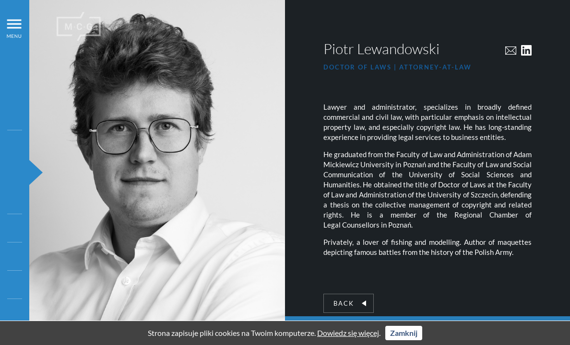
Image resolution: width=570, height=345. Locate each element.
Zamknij (403, 332)
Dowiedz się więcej (348, 332)
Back (349, 303)
